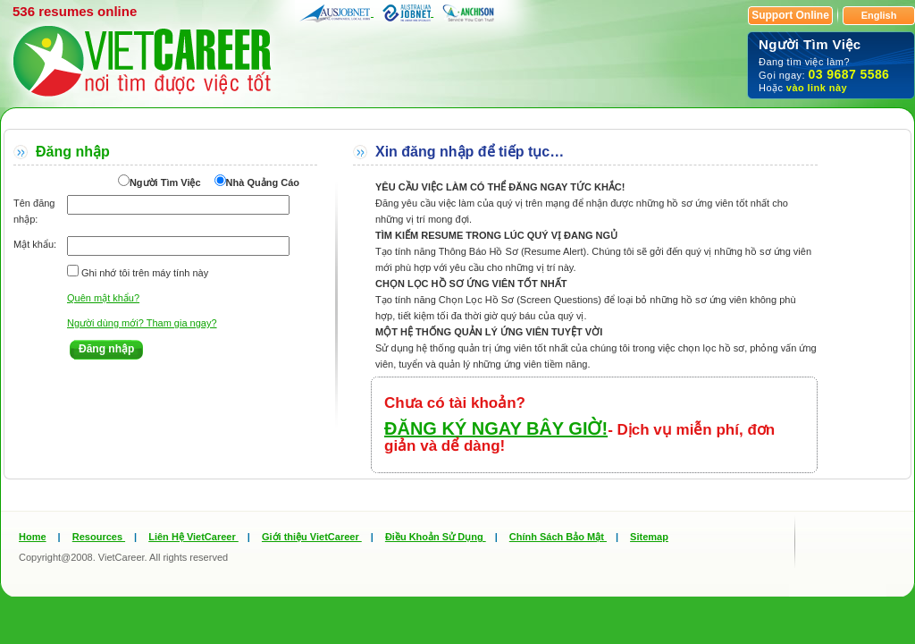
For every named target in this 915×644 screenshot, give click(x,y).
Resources (98, 536)
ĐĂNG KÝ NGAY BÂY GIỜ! (496, 428)
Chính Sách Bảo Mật (558, 536)
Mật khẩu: (34, 244)
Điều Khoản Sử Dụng (435, 536)
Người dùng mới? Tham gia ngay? (142, 323)
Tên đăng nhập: (34, 211)
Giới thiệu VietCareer (312, 536)
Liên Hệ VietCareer (193, 536)
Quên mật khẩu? (103, 297)
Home (32, 536)
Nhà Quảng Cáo (262, 182)
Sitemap (649, 536)
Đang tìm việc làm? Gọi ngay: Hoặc (831, 65)
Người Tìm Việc (165, 182)
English (879, 15)
